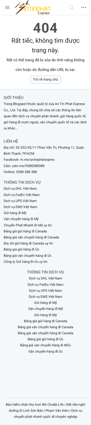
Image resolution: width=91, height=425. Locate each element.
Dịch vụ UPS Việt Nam (20, 201)
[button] (71, 7)
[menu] (7, 7)
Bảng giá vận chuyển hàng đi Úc (27, 256)
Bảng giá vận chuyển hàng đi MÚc (45, 345)
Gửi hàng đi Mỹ (15, 213)
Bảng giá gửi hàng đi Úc (21, 249)
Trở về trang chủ (45, 79)
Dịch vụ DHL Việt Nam (20, 189)
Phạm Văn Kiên (57, 411)
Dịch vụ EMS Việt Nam (20, 207)
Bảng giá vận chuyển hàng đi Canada (31, 237)
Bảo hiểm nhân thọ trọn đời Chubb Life (35, 405)
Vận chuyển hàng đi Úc (45, 352)
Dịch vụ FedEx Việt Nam (22, 195)
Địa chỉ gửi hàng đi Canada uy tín (28, 243)
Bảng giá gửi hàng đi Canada (25, 231)
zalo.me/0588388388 (28, 166)
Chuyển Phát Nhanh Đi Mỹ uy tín (28, 225)
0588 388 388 (26, 172)
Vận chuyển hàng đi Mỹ (21, 219)
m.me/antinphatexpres (37, 160)
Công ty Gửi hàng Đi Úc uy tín (25, 262)
